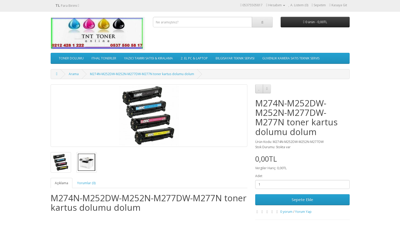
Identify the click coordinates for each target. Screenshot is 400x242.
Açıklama (61, 183)
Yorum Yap (303, 211)
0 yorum (286, 211)
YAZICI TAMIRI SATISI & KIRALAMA (148, 58)
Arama (74, 74)
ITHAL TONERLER (104, 58)
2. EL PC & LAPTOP (194, 58)
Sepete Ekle (302, 199)
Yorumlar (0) (86, 183)
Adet (258, 176)
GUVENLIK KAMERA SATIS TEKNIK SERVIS (290, 58)
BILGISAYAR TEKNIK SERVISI (235, 58)
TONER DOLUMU (71, 58)
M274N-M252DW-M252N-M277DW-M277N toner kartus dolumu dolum (142, 74)
